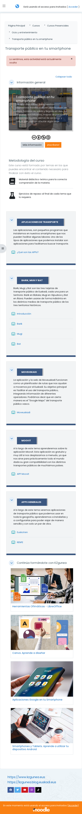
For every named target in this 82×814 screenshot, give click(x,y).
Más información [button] (32, 144)
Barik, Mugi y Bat (32, 280)
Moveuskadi (29, 372)
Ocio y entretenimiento (24, 32)
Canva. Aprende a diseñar (28, 653)
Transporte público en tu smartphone (32, 39)
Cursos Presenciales (58, 25)
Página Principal (16, 25)
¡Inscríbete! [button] (53, 144)
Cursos (36, 25)
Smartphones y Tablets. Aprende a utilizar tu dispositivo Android (40, 747)
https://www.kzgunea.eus (26, 777)
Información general (31, 82)
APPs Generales (31, 502)
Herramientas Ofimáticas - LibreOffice (37, 606)
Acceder (73, 6)
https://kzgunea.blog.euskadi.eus (32, 782)
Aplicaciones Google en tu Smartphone (37, 699)
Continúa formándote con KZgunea (42, 563)
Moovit (26, 440)
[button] (17, 6)
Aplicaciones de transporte (39, 222)
